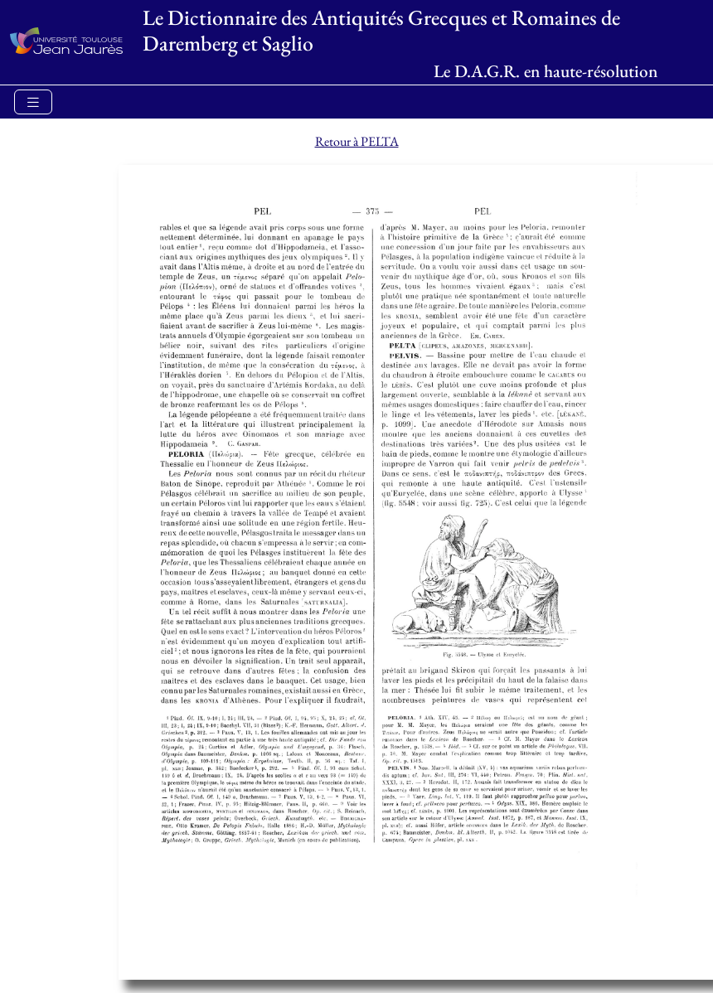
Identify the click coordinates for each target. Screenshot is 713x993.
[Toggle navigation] (33, 102)
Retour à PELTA (357, 141)
